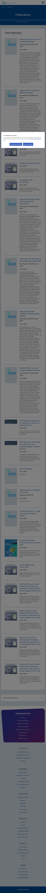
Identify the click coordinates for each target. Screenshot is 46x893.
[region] (23, 140)
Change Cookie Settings (15, 144)
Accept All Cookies (28, 144)
